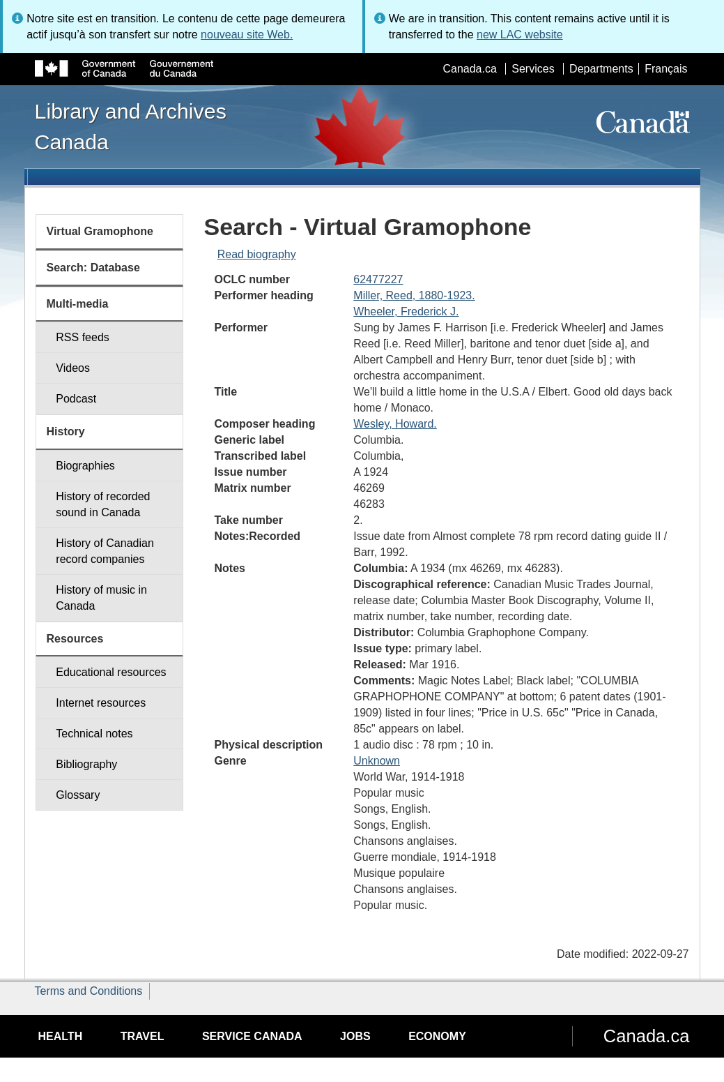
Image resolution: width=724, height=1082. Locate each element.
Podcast (76, 399)
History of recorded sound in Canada (103, 504)
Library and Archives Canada (130, 126)
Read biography (256, 254)
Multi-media (78, 304)
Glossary (78, 795)
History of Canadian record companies (105, 551)
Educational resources (111, 672)
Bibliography (86, 764)
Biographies (85, 466)
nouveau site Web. (247, 34)
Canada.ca (469, 69)
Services (532, 69)
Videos (73, 368)
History (66, 431)
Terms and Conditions (89, 991)
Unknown (376, 761)
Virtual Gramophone (100, 231)
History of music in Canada (101, 598)
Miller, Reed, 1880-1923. (414, 295)
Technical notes (94, 733)
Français (666, 69)
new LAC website (520, 34)
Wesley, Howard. (394, 424)
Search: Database (93, 267)
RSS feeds (82, 337)
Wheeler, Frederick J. (406, 311)
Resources (75, 639)
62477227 (378, 279)
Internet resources (101, 703)
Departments (601, 69)
